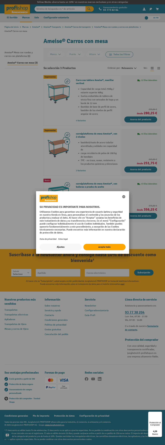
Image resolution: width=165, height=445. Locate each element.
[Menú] (160, 413)
